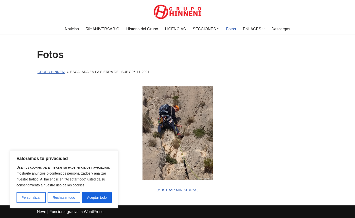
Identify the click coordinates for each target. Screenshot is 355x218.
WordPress (93, 212)
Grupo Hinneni (51, 72)
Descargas (280, 29)
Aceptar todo (96, 197)
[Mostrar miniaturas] (177, 190)
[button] (218, 29)
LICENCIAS (175, 29)
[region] (64, 179)
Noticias (72, 29)
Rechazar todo (64, 197)
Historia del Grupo (142, 29)
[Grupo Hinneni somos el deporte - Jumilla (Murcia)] (177, 11)
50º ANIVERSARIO (103, 29)
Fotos (231, 29)
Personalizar (31, 197)
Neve (41, 212)
